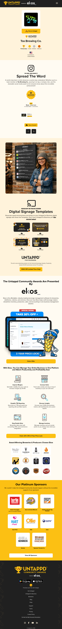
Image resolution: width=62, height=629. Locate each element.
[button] (57, 3)
